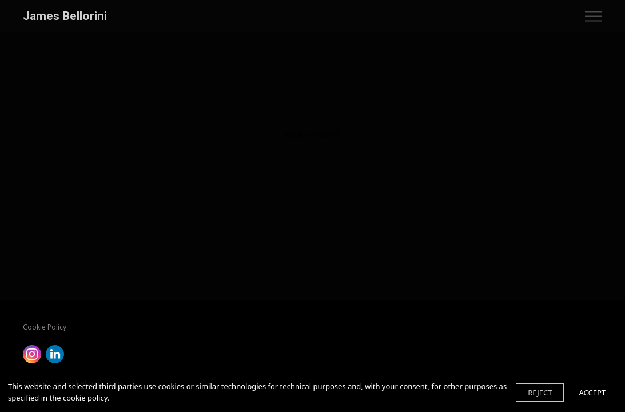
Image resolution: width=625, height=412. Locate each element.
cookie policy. (86, 398)
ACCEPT (592, 392)
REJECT (540, 392)
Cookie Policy (44, 327)
